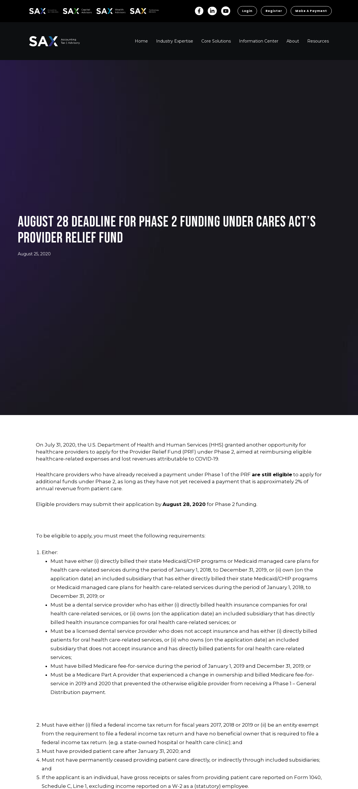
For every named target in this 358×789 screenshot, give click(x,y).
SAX (32, 10)
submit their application (123, 504)
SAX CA (69, 10)
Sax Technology (140, 11)
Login (247, 11)
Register (274, 11)
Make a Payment (311, 11)
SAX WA (103, 10)
